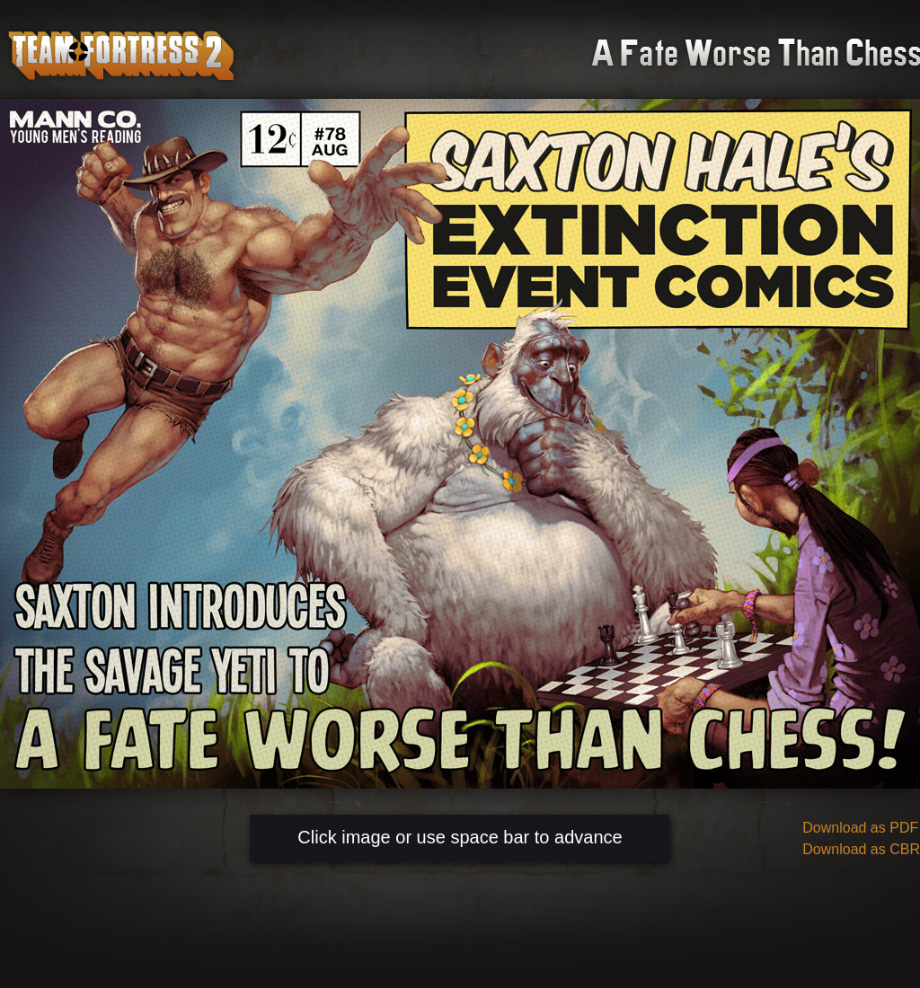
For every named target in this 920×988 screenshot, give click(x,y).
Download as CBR (861, 849)
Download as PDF (860, 827)
